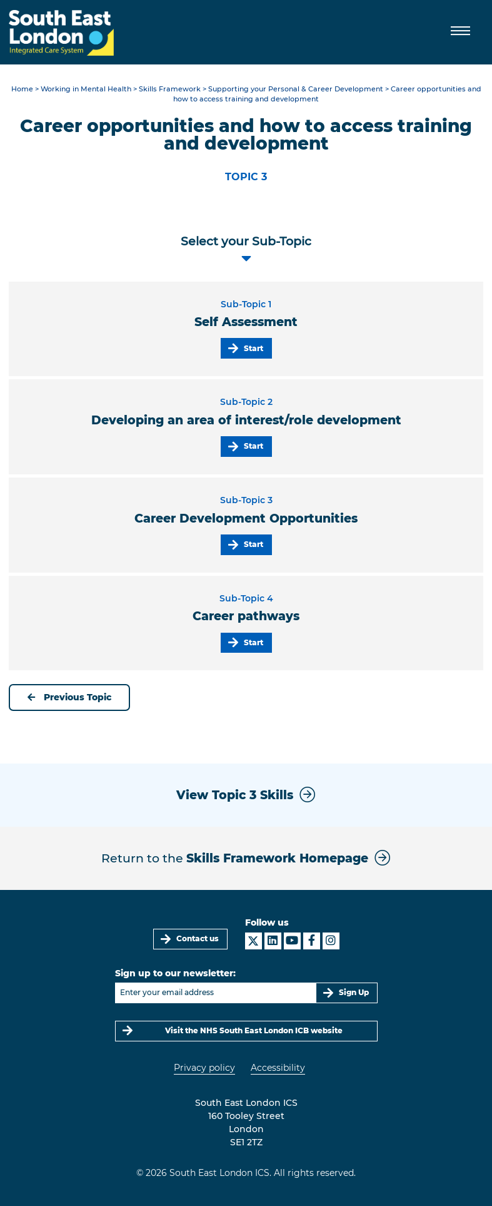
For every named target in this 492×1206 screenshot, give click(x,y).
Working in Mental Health (86, 89)
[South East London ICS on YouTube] (292, 941)
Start (253, 348)
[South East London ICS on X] (253, 941)
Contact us (197, 938)
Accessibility (278, 1067)
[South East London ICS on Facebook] (311, 941)
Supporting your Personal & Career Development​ (295, 89)
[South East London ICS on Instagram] (331, 941)
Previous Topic (69, 697)
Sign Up (354, 992)
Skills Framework (170, 89)
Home (22, 89)
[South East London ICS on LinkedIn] (272, 941)
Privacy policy (204, 1067)
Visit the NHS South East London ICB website (254, 1030)
